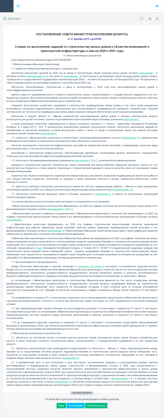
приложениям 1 (55, 209)
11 (97, 160)
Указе (39, 248)
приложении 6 (103, 194)
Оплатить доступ (96, 405)
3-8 (66, 209)
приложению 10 (130, 137)
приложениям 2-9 (36, 76)
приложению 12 (70, 358)
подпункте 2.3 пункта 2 (91, 266)
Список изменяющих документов (82, 55)
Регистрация (75, 405)
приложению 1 (147, 73)
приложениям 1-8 (123, 189)
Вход (61, 405)
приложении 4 (48, 133)
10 (92, 160)
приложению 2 (14, 220)
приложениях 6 (82, 160)
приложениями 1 (120, 378)
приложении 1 (131, 119)
